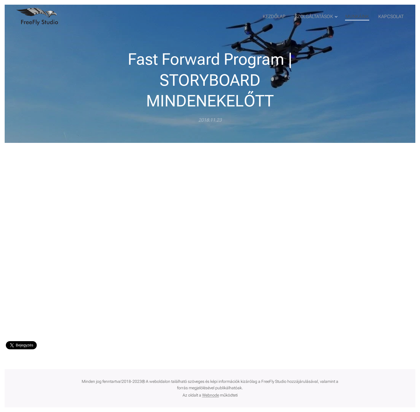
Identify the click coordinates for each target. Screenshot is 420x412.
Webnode (210, 395)
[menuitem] (281, 16)
